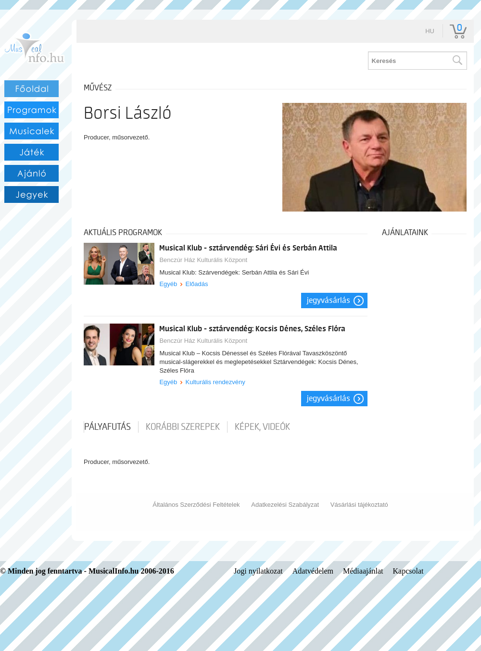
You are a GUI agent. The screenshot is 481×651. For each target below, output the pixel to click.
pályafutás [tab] (107, 427)
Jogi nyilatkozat (258, 571)
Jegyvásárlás (328, 300)
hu (429, 31)
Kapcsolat (408, 571)
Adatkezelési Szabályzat (285, 504)
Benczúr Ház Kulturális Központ (203, 259)
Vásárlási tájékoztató (359, 504)
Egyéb (168, 284)
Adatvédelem (312, 571)
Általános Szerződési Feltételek (196, 504)
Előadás (197, 284)
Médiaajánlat (363, 571)
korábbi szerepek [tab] (183, 427)
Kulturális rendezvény (215, 382)
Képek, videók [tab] (262, 427)
